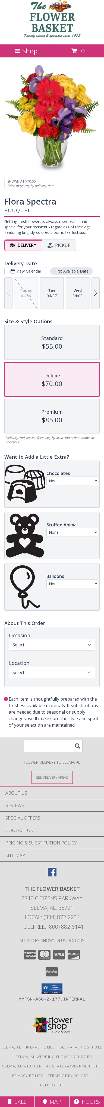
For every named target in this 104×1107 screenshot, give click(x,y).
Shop (26, 50)
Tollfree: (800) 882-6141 (52, 926)
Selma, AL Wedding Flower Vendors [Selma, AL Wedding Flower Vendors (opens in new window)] (53, 1056)
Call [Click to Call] (17, 1101)
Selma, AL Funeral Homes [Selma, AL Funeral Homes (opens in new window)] (28, 1047)
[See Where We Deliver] (52, 777)
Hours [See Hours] (87, 1101)
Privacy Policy (27, 1075)
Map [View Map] (52, 1101)
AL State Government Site (74, 1066)
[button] (52, 988)
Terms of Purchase (68, 1075)
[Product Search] (53, 746)
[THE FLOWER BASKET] (52, 36)
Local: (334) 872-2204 (52, 917)
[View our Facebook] (52, 875)
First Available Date (72, 271)
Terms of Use (52, 1085)
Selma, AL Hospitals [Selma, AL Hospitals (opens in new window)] (81, 1047)
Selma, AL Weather (22, 1066)
